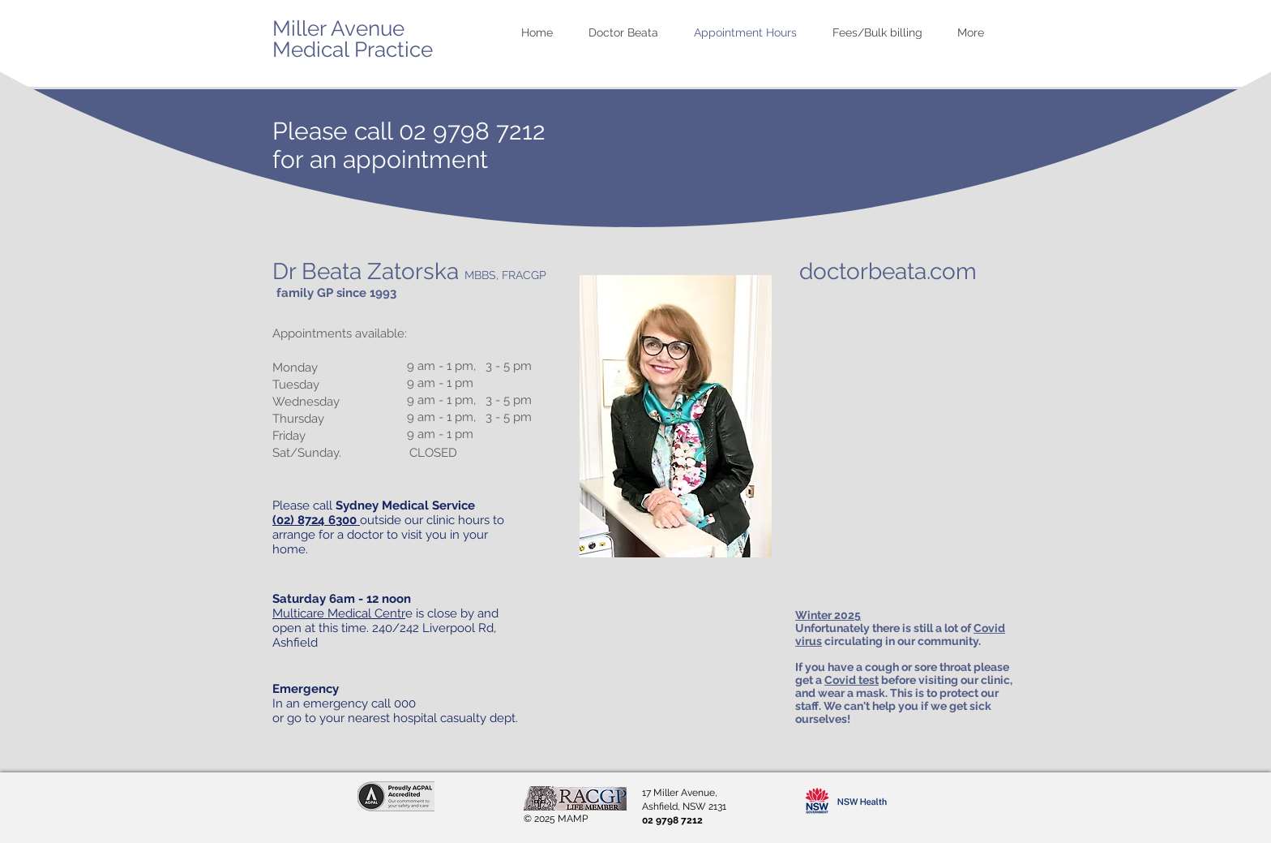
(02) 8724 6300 (316, 520)
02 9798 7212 (472, 131)
